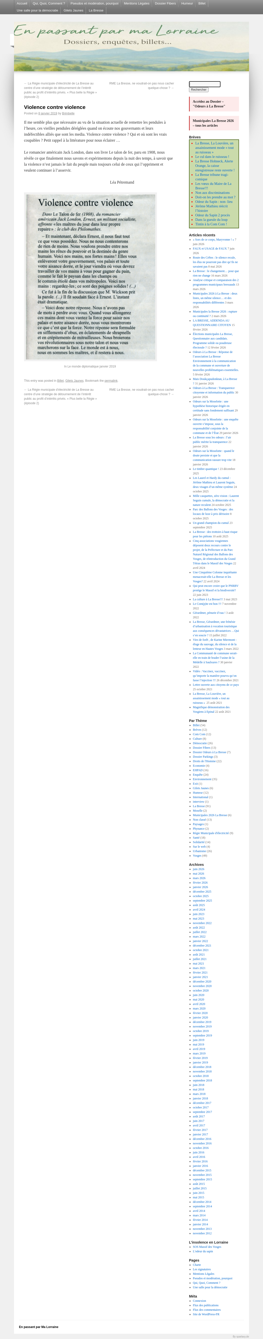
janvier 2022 (200, 941)
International (200, 797)
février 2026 (200, 882)
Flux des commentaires (207, 1310)
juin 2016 (198, 1152)
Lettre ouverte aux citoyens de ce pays (216, 684)
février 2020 (200, 1013)
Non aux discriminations (212, 193)
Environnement (202, 779)
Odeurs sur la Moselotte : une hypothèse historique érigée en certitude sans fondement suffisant (213, 406)
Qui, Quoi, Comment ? (49, 3)
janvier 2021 (200, 977)
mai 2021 (198, 963)
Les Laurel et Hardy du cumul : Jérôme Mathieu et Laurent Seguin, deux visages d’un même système (214, 482)
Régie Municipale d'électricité (211, 833)
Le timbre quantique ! (206, 469)
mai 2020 (198, 999)
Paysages (198, 824)
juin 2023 (198, 914)
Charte (197, 1265)
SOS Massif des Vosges (207, 1247)
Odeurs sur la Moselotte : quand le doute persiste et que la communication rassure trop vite (213, 455)
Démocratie (200, 743)
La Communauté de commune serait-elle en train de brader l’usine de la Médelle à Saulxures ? (215, 658)
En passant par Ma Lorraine (38, 1327)
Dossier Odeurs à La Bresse (209, 752)
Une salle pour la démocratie (37, 10)
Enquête (198, 774)
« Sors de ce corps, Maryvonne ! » (213, 239)
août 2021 (199, 954)
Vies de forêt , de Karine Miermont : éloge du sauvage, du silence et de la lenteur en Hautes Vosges (215, 644)
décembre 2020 (202, 981)
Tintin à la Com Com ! (211, 224)
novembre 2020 (202, 986)
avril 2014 (199, 1211)
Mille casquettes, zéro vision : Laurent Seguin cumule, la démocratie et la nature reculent (216, 500)
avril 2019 (199, 1049)
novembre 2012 (202, 1233)
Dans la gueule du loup (211, 220)
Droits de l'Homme (204, 761)
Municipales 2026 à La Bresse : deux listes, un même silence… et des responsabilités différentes (215, 298)
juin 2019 (198, 1040)
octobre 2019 (201, 1031)
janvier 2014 (200, 1224)
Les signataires (202, 1269)
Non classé (199, 819)
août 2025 (199, 905)
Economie (199, 765)
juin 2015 (198, 1193)
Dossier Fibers (165, 3)
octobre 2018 (201, 1076)
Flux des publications (206, 1305)
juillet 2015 (200, 1188)
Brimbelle (68, 113)
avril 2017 (199, 1125)
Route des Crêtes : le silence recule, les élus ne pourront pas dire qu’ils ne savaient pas (215, 262)
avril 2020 (199, 1004)
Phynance (199, 828)
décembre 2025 (202, 891)
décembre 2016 (202, 1139)
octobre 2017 (201, 1107)
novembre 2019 (202, 1026)
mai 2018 (198, 1089)
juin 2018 (198, 1085)
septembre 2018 (202, 1080)
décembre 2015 (202, 1170)
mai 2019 (198, 1044)
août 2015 (199, 1184)
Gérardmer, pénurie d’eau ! (209, 613)
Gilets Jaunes (73, 10)
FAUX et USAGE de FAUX (210, 248)
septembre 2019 (202, 1035)
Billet (202, 3)
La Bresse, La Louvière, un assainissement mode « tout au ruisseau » (214, 147)
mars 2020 (199, 1008)
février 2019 (200, 1058)
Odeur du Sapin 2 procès (212, 215)
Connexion (199, 1301)
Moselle (198, 810)
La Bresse (96, 10)
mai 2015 (198, 1197)
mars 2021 (199, 968)
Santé (196, 837)
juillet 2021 (200, 959)
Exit (195, 783)
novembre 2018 (202, 1071)
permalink (111, 380)
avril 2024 (199, 909)
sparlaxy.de (242, 1336)
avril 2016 (199, 1157)
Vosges (197, 855)
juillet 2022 (200, 932)
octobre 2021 (201, 950)
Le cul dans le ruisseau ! (212, 157)
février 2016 (200, 1161)
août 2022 (199, 927)
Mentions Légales (137, 3)
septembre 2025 (202, 900)
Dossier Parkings (203, 756)
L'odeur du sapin (203, 1251)
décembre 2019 (202, 1022)
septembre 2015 (202, 1179)
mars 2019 (199, 1053)
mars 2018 (199, 1094)
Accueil (22, 3)
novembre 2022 (202, 923)
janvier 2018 (200, 1098)
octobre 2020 (201, 990)
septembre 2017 (202, 1112)
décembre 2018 (202, 1067)
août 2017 (199, 1116)
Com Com (199, 734)
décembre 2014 (202, 1202)
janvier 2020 (200, 1017)
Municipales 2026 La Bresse (210, 815)
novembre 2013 (202, 1229)
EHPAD (198, 770)
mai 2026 (198, 873)
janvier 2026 (200, 887)
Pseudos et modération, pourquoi (94, 3)
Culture (197, 738)
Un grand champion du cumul (211, 523)
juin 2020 (198, 995)
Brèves (197, 729)
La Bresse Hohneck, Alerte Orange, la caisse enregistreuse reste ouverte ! (214, 165)
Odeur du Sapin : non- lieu (213, 202)
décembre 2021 (202, 945)
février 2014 (200, 1220)
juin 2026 (198, 869)
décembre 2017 (202, 1103)
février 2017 (200, 1130)
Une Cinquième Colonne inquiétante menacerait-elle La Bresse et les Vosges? (215, 577)
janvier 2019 (200, 1062)
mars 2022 (199, 936)
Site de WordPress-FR (206, 1314)
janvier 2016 (200, 1166)
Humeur (187, 3)
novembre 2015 (202, 1175)
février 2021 (200, 972)
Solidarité (199, 842)
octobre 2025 (201, 896)
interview (198, 801)
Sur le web (199, 846)
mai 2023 (198, 918)
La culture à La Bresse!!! (208, 599)
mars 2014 (199, 1215)
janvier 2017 (200, 1134)
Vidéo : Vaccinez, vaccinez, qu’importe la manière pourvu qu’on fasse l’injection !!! (215, 676)
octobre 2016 (201, 1148)
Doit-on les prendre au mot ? (215, 197)
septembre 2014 (202, 1206)
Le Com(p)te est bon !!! (207, 604)
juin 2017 (198, 1121)
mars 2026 (199, 878)
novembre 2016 (202, 1143)
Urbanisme (199, 851)
